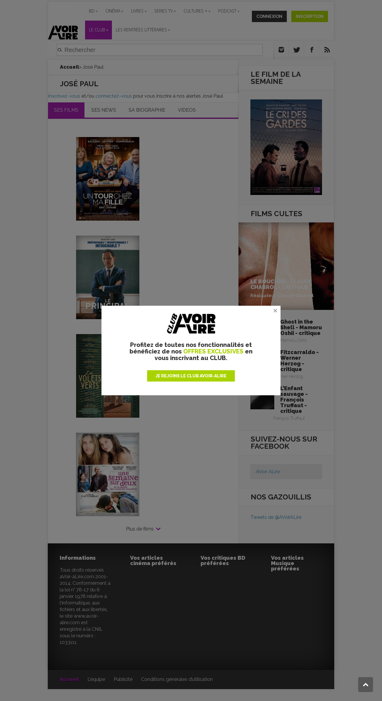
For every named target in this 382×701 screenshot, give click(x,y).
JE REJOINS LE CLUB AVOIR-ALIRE (191, 375)
